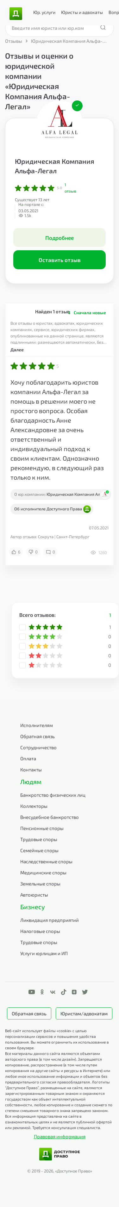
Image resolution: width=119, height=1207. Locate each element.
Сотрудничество (38, 747)
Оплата (28, 758)
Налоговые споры (40, 931)
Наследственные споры (46, 861)
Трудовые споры (38, 839)
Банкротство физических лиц (52, 795)
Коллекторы (33, 806)
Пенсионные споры (42, 828)
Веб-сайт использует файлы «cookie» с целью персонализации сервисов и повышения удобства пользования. (50, 1036)
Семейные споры (39, 850)
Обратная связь (37, 736)
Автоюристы (34, 894)
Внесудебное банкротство (49, 817)
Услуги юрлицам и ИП (44, 953)
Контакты (31, 769)
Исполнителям (36, 725)
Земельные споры (40, 883)
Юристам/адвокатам (84, 1013)
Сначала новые (90, 312)
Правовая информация (59, 1136)
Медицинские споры (43, 872)
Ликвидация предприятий (49, 920)
